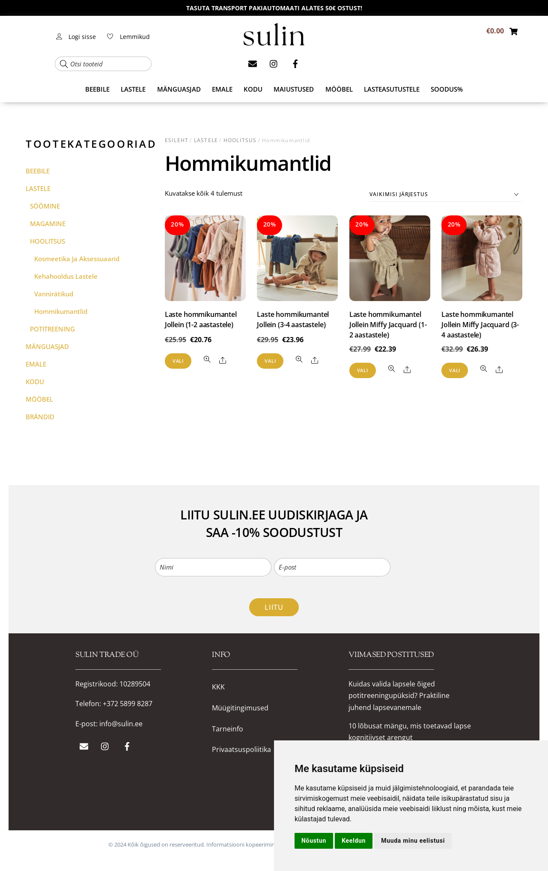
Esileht (176, 140)
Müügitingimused (240, 708)
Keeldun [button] (354, 840)
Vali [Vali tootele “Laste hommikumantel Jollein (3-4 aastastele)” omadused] (270, 361)
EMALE (222, 89)
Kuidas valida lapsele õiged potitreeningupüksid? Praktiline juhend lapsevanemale (399, 695)
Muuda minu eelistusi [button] (413, 840)
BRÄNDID (40, 416)
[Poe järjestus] (445, 195)
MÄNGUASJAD (179, 89)
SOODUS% (447, 89)
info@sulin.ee (121, 723)
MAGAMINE (48, 223)
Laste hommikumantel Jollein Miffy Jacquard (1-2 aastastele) (388, 325)
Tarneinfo (227, 729)
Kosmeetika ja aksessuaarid (76, 258)
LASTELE (133, 89)
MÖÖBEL (339, 89)
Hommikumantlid (60, 311)
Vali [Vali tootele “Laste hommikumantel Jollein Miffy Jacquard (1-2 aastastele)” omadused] (362, 370)
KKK (218, 687)
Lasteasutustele (392, 89)
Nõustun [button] (313, 840)
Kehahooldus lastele (66, 276)
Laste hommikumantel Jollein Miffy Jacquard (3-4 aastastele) (480, 325)
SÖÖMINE (45, 206)
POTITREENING (52, 329)
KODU (253, 89)
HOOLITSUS (240, 140)
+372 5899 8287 (127, 703)
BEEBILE (97, 89)
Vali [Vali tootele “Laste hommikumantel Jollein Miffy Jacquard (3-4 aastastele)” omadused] (454, 370)
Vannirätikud (53, 293)
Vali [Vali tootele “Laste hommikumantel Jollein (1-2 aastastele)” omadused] (178, 361)
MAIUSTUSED (294, 89)
